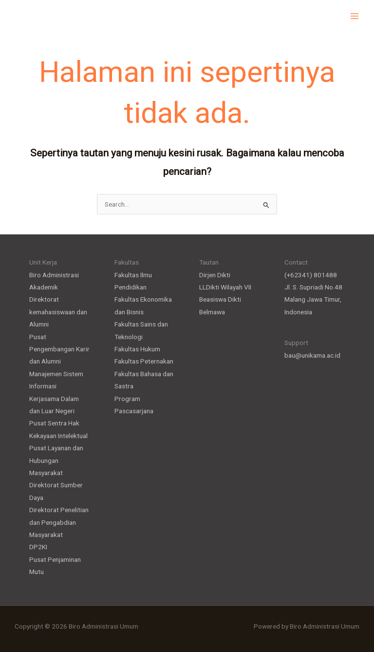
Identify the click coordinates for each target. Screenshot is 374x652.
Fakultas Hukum (137, 349)
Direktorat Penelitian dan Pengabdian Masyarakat (59, 522)
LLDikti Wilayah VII (225, 287)
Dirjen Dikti (214, 275)
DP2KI (38, 547)
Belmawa (212, 312)
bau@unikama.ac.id (312, 355)
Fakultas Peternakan (143, 361)
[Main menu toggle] (355, 16)
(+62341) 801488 (310, 275)
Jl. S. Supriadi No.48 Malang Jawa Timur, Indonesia (313, 299)
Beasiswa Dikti (220, 299)
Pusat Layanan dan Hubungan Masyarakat (56, 460)
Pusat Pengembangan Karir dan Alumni (59, 349)
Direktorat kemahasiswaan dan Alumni (58, 311)
